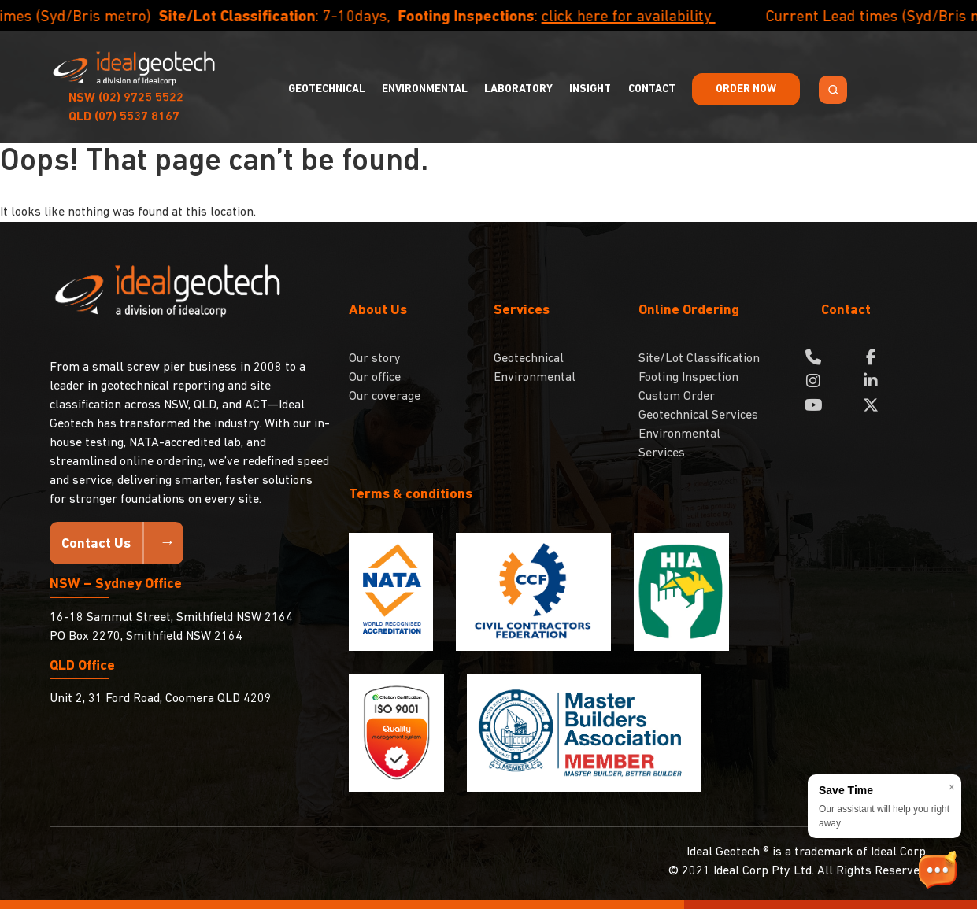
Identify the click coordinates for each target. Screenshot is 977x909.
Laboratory (518, 89)
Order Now (746, 89)
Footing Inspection (688, 377)
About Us (378, 310)
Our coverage (384, 396)
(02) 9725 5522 (125, 98)
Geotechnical (326, 89)
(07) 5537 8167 (123, 117)
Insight (590, 89)
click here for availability (650, 17)
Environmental (425, 89)
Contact (651, 89)
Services (522, 310)
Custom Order (676, 396)
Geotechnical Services (698, 415)
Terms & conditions (410, 494)
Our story (375, 359)
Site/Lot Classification (699, 359)
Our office (375, 377)
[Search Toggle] (833, 90)
